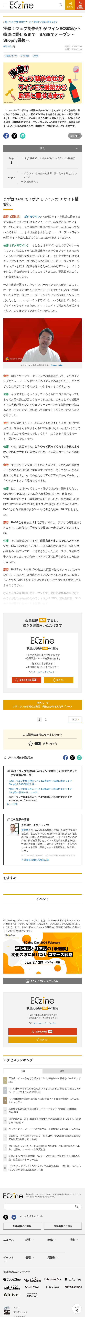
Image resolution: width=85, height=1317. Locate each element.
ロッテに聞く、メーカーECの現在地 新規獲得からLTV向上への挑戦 (44, 1129)
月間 (62, 1071)
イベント (8, 1259)
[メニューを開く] (5, 5)
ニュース (8, 1242)
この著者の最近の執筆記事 (35, 860)
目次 (59, 148)
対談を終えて (31, 181)
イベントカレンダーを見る (42, 981)
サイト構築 (25, 56)
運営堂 (24, 830)
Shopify (35, 56)
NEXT (76, 719)
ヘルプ (17, 1308)
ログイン (58, 680)
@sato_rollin (56, 365)
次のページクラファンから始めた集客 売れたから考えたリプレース (42, 705)
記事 (29, 1240)
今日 (23, 1071)
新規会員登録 (25, 680)
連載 (51, 1240)
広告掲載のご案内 (63, 1226)
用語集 (53, 1257)
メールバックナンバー (42, 672)
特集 (74, 1240)
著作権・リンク (20, 1312)
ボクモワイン (32, 216)
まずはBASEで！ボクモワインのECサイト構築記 (49, 158)
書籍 (29, 1257)
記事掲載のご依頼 (22, 1226)
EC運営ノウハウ (11, 56)
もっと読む (12, 804)
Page (11, 177)
